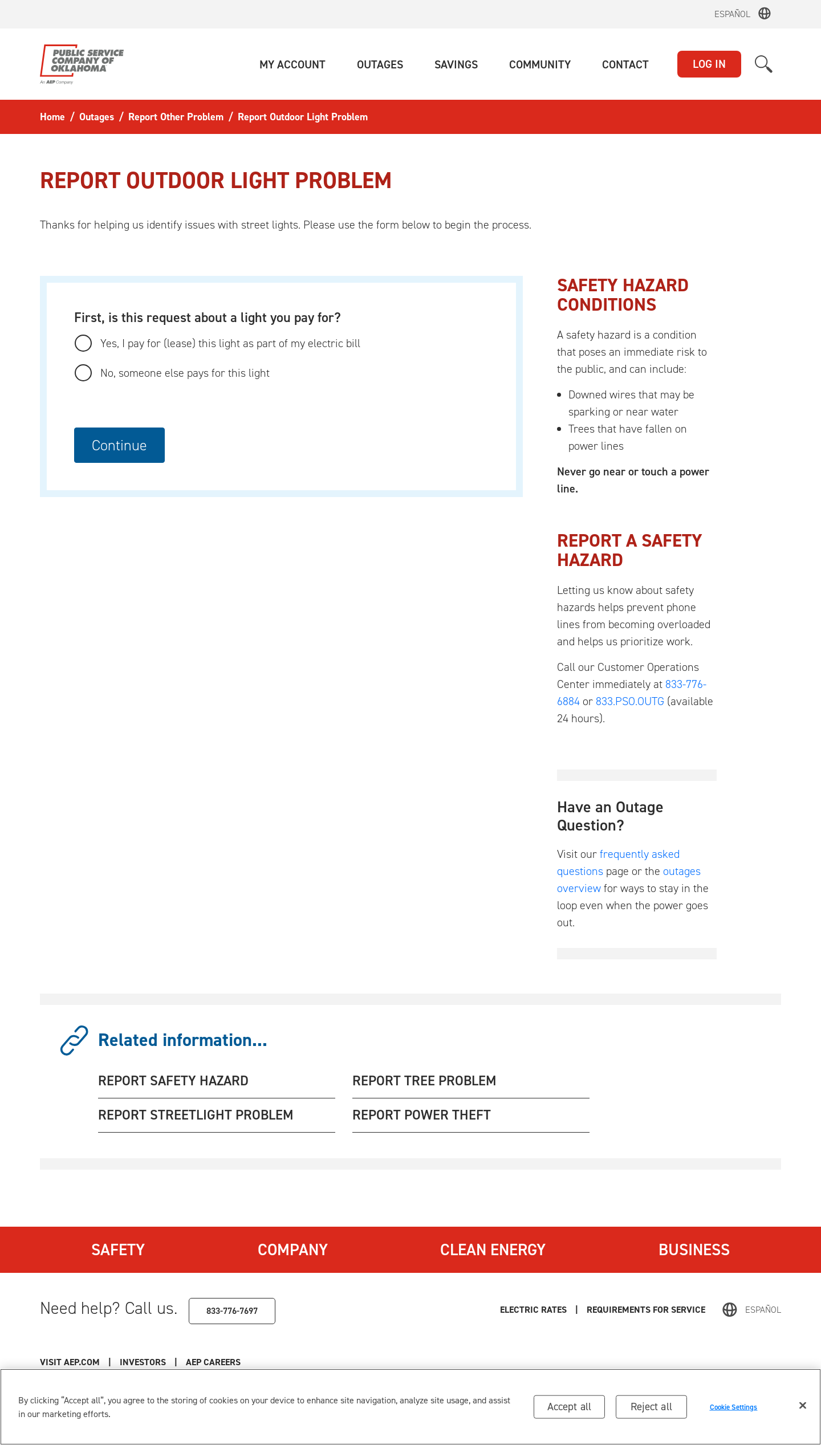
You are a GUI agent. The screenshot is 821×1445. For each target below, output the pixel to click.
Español (732, 14)
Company (293, 1249)
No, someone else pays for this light (185, 372)
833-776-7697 (232, 1311)
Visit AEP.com (70, 1362)
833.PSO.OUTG (630, 701)
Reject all (651, 1406)
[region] (410, 1407)
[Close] (802, 1405)
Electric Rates (533, 1310)
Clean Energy (493, 1249)
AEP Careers (213, 1362)
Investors (143, 1362)
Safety (118, 1249)
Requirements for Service (646, 1310)
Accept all (569, 1406)
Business (694, 1249)
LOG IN (709, 63)
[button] (292, 64)
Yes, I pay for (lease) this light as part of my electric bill (230, 343)
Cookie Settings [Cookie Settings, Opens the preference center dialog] (734, 1406)
